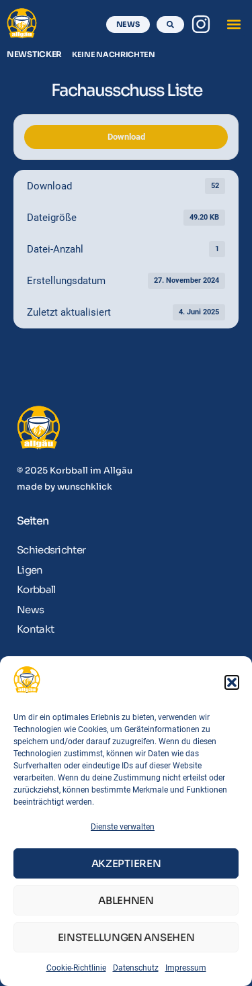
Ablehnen (126, 900)
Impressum (185, 968)
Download (126, 137)
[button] (232, 682)
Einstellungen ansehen (126, 937)
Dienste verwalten (123, 827)
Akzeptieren (126, 863)
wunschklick (84, 486)
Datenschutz (136, 968)
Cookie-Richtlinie (76, 968)
